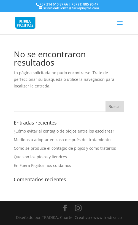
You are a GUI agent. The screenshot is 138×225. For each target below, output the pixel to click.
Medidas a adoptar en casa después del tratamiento (62, 139)
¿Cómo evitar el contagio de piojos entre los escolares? (64, 131)
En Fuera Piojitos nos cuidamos (42, 165)
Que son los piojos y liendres (40, 156)
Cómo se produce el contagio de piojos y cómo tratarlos (65, 148)
